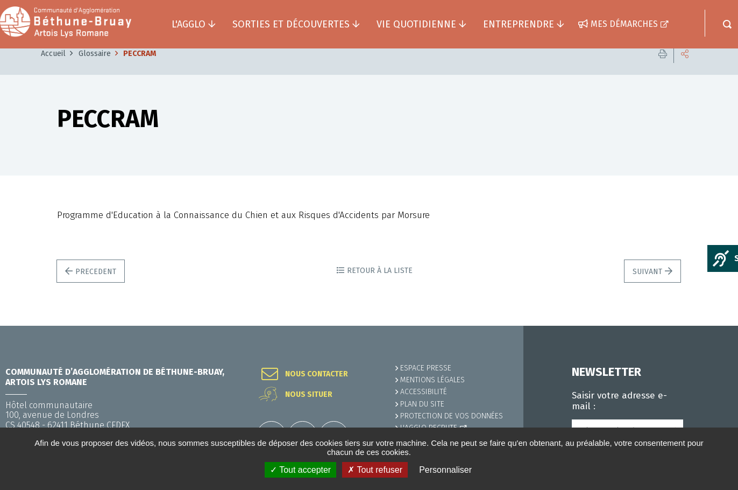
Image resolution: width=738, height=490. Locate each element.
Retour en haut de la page (705, 325)
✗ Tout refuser (374, 469)
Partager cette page (685, 69)
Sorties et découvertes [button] (291, 24)
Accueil (53, 69)
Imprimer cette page (662, 69)
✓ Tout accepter (300, 469)
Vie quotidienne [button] (416, 24)
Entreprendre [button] (518, 24)
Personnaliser (445, 469)
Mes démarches (624, 24)
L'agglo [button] (188, 24)
